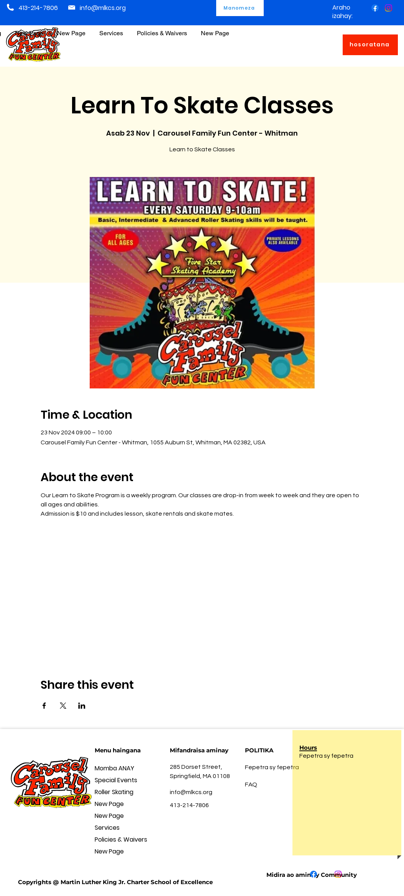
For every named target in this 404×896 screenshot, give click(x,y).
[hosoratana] (370, 44)
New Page (109, 803)
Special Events (116, 780)
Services (107, 827)
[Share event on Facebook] (44, 706)
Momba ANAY (114, 768)
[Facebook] (375, 8)
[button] (162, 29)
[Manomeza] (240, 8)
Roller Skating (114, 792)
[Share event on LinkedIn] (81, 706)
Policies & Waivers (121, 839)
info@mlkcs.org (103, 7)
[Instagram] (388, 8)
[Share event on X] (63, 706)
